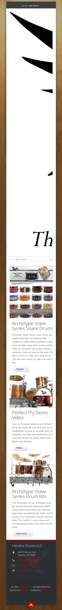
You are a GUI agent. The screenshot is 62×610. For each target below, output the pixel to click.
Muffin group (46, 590)
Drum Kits (23, 533)
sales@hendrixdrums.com (30, 565)
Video (20, 447)
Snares (21, 369)
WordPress (25, 590)
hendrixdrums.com (26, 570)
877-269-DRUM (32, 5)
